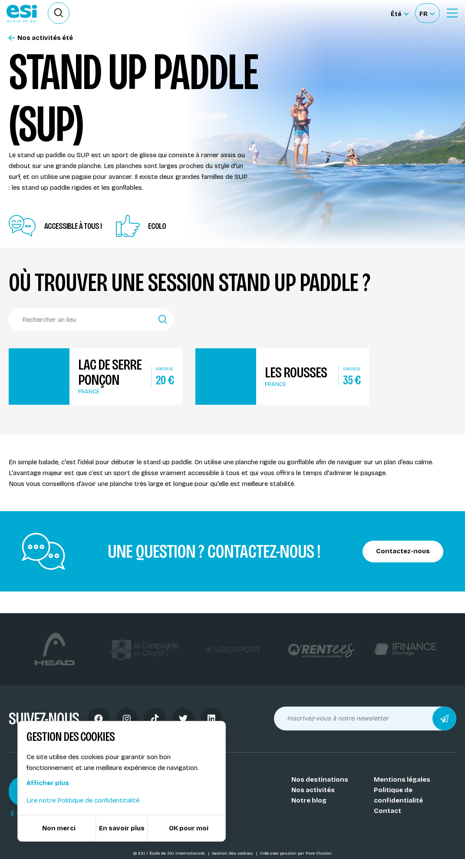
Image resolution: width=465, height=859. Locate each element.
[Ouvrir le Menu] (452, 13)
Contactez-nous (403, 551)
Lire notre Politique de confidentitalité (82, 800)
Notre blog (308, 800)
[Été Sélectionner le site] (399, 13)
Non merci (59, 828)
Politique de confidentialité (398, 795)
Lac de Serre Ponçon (110, 372)
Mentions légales (402, 779)
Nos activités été (41, 38)
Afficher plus (47, 783)
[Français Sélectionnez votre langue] (427, 13)
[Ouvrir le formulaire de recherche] (58, 13)
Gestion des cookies (232, 853)
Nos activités (313, 790)
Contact (387, 811)
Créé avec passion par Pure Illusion (296, 853)
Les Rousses (296, 372)
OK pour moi (188, 828)
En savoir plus (122, 828)
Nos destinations (319, 779)
